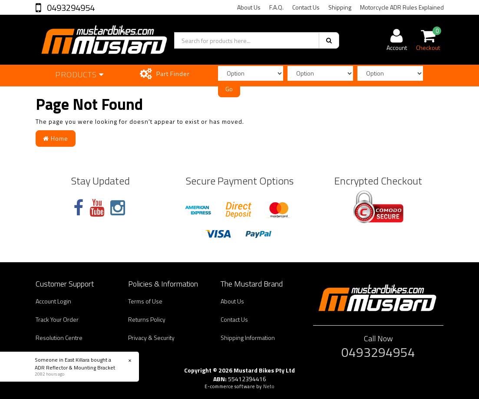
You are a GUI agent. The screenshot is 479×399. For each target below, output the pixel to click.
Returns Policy (146, 319)
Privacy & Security (151, 337)
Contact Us (306, 7)
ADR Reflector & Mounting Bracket (74, 367)
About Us (249, 7)
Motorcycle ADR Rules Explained (402, 7)
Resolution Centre (59, 337)
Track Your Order (57, 319)
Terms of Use (145, 301)
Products (79, 74)
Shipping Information (248, 337)
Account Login (53, 301)
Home (55, 138)
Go (229, 88)
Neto (268, 386)
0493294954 (70, 7)
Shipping (339, 7)
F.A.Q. (276, 7)
